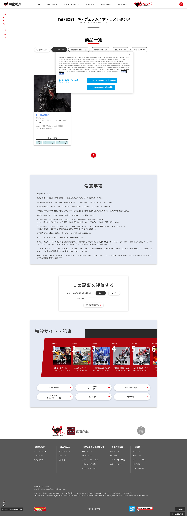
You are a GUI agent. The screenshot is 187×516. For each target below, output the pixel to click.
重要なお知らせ (87, 451)
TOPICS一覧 (54, 387)
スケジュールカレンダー (92, 387)
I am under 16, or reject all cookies (102, 80)
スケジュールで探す (41, 451)
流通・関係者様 (138, 468)
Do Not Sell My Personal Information (12, 509)
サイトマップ (122, 4)
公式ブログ (63, 455)
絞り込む (43, 49)
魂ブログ (92, 396)
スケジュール (106, 4)
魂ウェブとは (137, 451)
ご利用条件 (137, 464)
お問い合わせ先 (115, 464)
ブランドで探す (39, 455)
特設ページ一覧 (131, 387)
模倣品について (87, 455)
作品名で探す (38, 460)
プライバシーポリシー (140, 460)
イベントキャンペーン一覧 (54, 396)
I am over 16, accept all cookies (101, 87)
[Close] (129, 54)
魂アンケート (114, 451)
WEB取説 (113, 455)
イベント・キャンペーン (90, 460)
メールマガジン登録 (89, 468)
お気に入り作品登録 (89, 464)
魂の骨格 (130, 396)
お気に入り (90, 4)
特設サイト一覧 (64, 451)
